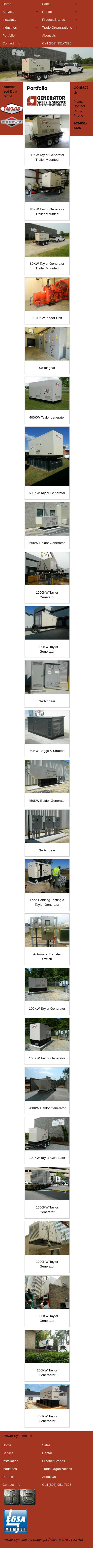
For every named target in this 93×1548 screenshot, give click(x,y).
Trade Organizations (57, 27)
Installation (10, 19)
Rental (47, 12)
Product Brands (53, 19)
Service (7, 12)
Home (6, 4)
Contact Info (11, 43)
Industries (9, 27)
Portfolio (8, 35)
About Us (49, 35)
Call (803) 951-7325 (56, 43)
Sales (46, 4)
